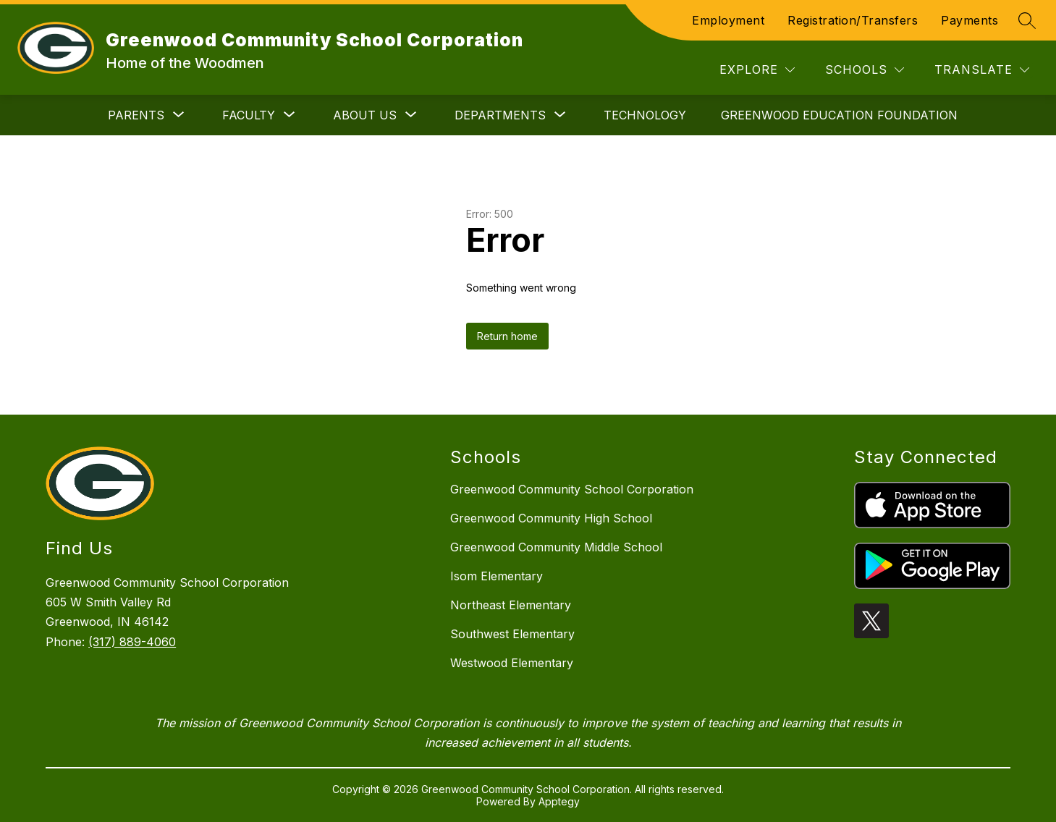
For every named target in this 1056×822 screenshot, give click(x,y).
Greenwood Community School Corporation (571, 489)
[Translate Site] (982, 70)
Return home (507, 336)
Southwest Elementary (512, 634)
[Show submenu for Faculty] (248, 115)
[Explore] (757, 70)
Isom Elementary (496, 576)
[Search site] (1027, 20)
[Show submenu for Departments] (500, 115)
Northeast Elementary (510, 605)
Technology (645, 115)
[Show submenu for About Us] (365, 115)
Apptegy (559, 801)
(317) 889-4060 (132, 642)
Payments (969, 20)
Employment (728, 20)
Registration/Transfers (852, 20)
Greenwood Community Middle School (556, 547)
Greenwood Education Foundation (839, 115)
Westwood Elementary (511, 663)
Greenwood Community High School (551, 518)
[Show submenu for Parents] (136, 115)
